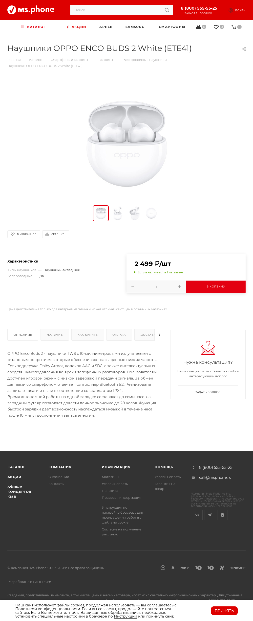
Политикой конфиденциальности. (48, 608)
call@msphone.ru (215, 477)
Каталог (16, 467)
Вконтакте (197, 515)
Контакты (56, 484)
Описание (23, 334)
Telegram (210, 515)
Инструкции (125, 616)
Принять (224, 610)
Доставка (149, 334)
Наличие (55, 334)
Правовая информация (121, 498)
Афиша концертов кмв (19, 492)
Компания (59, 467)
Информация (116, 467)
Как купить (88, 334)
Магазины (110, 477)
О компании (58, 477)
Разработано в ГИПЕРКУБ (29, 582)
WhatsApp (222, 515)
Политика (110, 491)
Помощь (164, 467)
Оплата (119, 334)
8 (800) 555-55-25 (199, 8)
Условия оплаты (115, 484)
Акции (14, 477)
